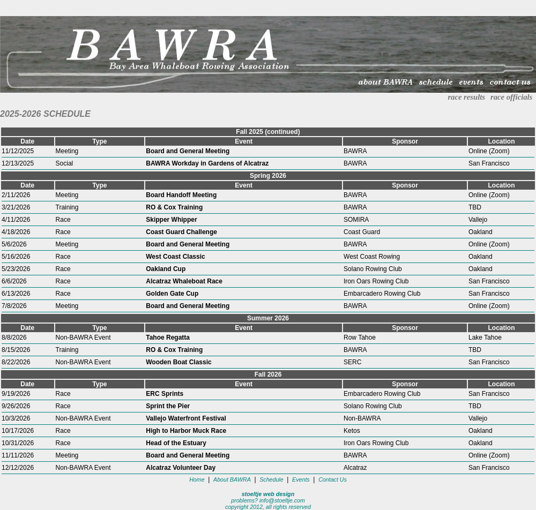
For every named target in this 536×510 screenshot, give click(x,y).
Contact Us (332, 479)
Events (301, 479)
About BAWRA (232, 479)
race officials (511, 97)
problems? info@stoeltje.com (268, 500)
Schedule (271, 479)
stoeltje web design (268, 494)
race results (466, 97)
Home (196, 479)
